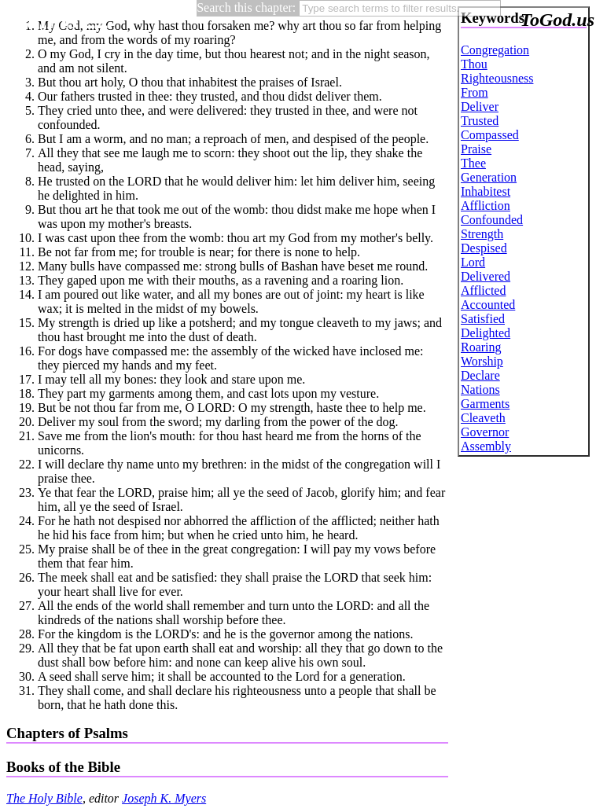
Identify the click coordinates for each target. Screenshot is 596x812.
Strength (482, 234)
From (474, 92)
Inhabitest (485, 191)
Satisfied (483, 318)
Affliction (485, 205)
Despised (484, 248)
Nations (480, 389)
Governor (485, 432)
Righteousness (497, 78)
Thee (473, 163)
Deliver (480, 106)
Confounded (492, 219)
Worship (482, 361)
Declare (480, 375)
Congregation (495, 50)
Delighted (485, 333)
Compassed (490, 134)
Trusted (480, 120)
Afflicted (483, 290)
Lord (473, 262)
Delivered (485, 276)
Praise (476, 149)
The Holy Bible (44, 798)
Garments (485, 403)
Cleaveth (483, 417)
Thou (474, 64)
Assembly (486, 446)
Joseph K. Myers (164, 798)
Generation (489, 177)
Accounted (488, 304)
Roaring (481, 347)
